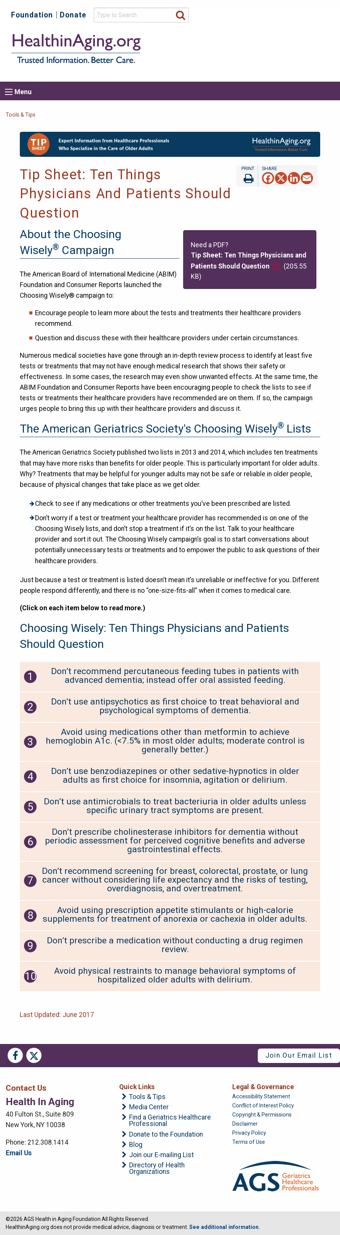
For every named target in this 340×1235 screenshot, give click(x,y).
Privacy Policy (249, 1133)
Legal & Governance (263, 1087)
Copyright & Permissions (262, 1114)
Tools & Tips (20, 115)
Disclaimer (245, 1123)
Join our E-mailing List (161, 1155)
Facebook (15, 1055)
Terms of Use (248, 1142)
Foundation (32, 15)
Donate (73, 15)
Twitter (34, 1055)
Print (247, 176)
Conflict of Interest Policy (263, 1105)
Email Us (19, 1153)
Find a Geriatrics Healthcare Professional (170, 1121)
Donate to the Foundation (166, 1134)
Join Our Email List (298, 1055)
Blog (135, 1145)
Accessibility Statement (261, 1096)
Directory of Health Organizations (157, 1168)
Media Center (149, 1107)
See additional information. (224, 1227)
